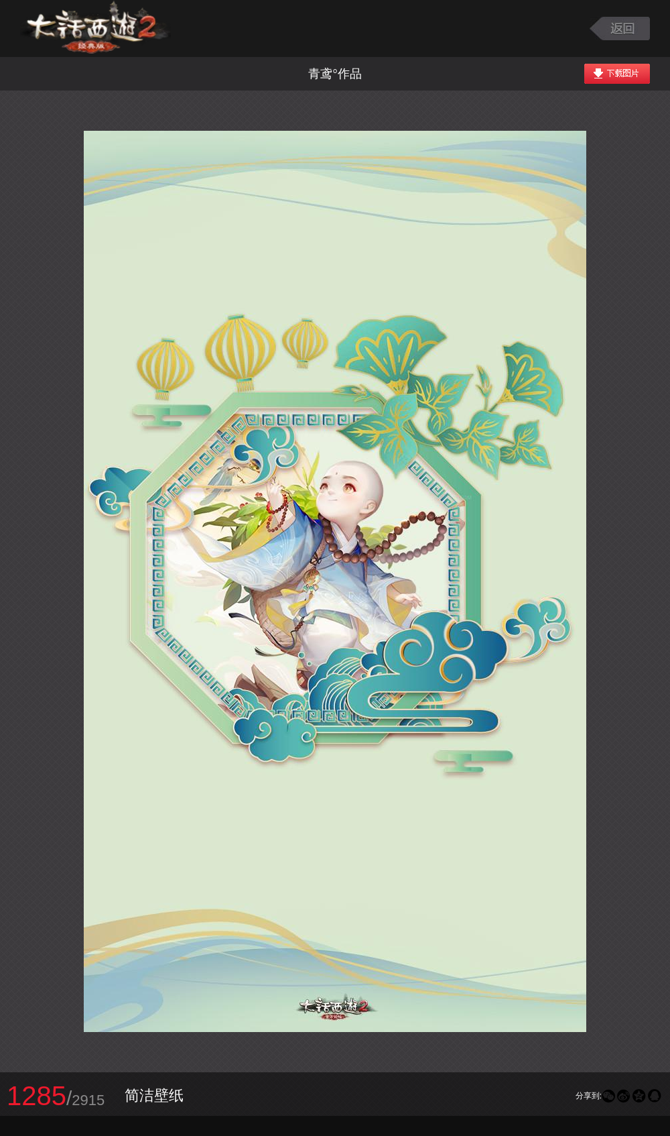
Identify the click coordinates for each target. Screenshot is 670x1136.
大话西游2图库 (95, 28)
